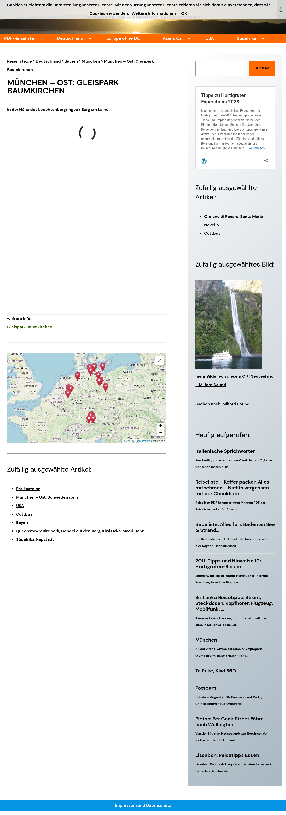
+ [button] (160, 426)
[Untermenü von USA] (220, 38)
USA (20, 505)
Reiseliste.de (19, 61)
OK (184, 13)
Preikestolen (28, 488)
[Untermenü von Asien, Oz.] (189, 38)
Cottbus (24, 514)
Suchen (261, 68)
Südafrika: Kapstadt (35, 539)
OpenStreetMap (143, 441)
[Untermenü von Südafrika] (263, 38)
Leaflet (126, 441)
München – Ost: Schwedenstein (47, 497)
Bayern (22, 522)
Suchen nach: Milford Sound (222, 404)
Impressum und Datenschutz (143, 805)
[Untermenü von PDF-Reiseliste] (40, 38)
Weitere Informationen (154, 13)
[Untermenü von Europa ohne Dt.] (146, 38)
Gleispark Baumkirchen (29, 327)
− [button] (160, 433)
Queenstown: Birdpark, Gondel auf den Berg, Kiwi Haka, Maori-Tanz (80, 531)
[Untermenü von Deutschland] (90, 38)
